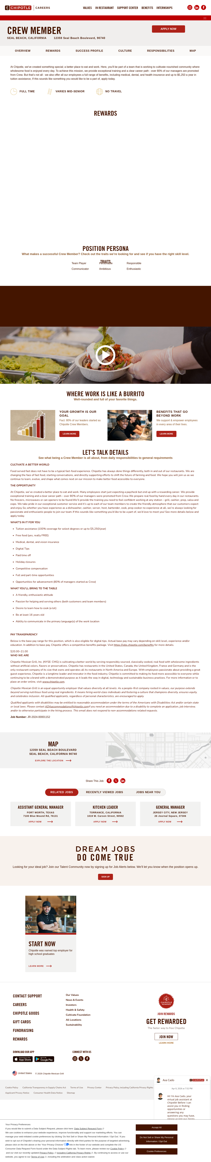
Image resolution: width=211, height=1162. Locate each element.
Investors (73, 1062)
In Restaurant (104, 8)
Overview (23, 108)
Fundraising (24, 1091)
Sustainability (76, 1082)
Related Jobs (61, 849)
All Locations (76, 1077)
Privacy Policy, (47, 1153)
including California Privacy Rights (74, 1153)
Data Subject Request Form (88, 1128)
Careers (42, 7)
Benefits (147, 8)
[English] (205, 18)
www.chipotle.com (53, 739)
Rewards (53, 108)
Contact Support (28, 1054)
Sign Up (107, 933)
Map (193, 108)
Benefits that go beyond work (172, 471)
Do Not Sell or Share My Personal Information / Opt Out (156, 1139)
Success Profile (89, 108)
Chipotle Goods (27, 1072)
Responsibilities (160, 108)
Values (87, 8)
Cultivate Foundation (80, 1072)
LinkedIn (122, 840)
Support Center (127, 8)
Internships (164, 8)
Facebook (109, 840)
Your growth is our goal (77, 471)
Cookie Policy (117, 1148)
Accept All (156, 1127)
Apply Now (168, 86)
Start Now (42, 1001)
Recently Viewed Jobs (104, 849)
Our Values (75, 1052)
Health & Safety (77, 1067)
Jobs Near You (148, 849)
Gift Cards (22, 1082)
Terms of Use (37, 1157)
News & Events (77, 1057)
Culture (125, 108)
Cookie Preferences (157, 1151)
